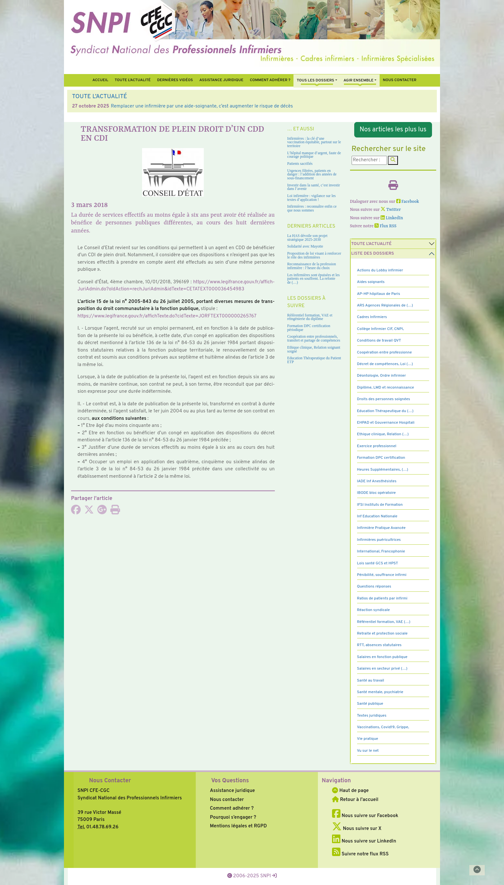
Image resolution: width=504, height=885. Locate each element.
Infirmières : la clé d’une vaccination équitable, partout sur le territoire (314, 142)
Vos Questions (230, 781)
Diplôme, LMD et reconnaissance (385, 387)
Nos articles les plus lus (393, 130)
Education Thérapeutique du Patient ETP (314, 360)
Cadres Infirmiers (372, 317)
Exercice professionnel (377, 446)
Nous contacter (400, 80)
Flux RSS (385, 226)
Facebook (407, 201)
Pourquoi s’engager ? (233, 817)
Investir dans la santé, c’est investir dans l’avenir (313, 187)
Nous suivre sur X (357, 829)
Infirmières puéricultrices (379, 539)
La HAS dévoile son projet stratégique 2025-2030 (307, 238)
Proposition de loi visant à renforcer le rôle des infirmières (314, 255)
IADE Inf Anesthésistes (377, 481)
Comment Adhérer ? (270, 80)
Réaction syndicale (373, 610)
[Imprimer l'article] (115, 512)
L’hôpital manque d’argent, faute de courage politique (314, 155)
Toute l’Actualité (133, 80)
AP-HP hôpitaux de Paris (378, 294)
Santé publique (370, 703)
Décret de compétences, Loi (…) (385, 364)
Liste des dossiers (372, 253)
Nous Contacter (110, 781)
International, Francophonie (381, 551)
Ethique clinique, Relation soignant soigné (313, 349)
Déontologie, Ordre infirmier (381, 375)
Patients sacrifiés (300, 164)
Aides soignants (371, 282)
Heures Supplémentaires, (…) (382, 469)
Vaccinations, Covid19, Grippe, (383, 727)
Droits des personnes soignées (383, 399)
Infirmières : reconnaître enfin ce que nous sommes (312, 208)
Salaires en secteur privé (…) (382, 668)
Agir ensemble (359, 80)
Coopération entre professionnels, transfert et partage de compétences (313, 338)
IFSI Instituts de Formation (380, 504)
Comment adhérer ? (232, 808)
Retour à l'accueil (355, 800)
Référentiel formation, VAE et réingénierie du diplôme (309, 317)
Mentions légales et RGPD (238, 826)
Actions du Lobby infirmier (380, 270)
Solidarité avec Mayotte (305, 246)
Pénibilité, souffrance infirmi (382, 575)
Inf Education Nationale (377, 516)
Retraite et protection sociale (382, 633)
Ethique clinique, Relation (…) (383, 434)
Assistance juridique (221, 80)
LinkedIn (392, 218)
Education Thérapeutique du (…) (385, 411)
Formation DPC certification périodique (308, 328)
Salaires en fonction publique (382, 657)
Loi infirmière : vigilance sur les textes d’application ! (311, 198)
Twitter (391, 209)
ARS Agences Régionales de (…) (385, 305)
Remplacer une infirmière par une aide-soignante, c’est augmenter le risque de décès (202, 106)
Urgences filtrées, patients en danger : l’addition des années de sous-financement (312, 174)
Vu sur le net (368, 750)
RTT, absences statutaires (379, 645)
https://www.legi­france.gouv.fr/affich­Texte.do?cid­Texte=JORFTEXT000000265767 (166, 316)
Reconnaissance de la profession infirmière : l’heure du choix (311, 266)
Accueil (100, 80)
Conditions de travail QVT (379, 340)
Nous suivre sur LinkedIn (364, 841)
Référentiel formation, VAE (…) (383, 622)
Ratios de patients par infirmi (382, 598)
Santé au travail (370, 680)
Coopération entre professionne (384, 352)
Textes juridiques (372, 715)
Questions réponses (374, 586)
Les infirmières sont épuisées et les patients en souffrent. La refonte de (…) (313, 279)
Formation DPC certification (381, 457)
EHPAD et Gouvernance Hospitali (386, 422)
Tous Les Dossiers (315, 80)
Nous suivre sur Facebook (365, 816)
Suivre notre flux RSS (360, 854)
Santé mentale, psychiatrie (380, 692)
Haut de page (350, 791)
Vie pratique (367, 738)
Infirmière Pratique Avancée (381, 528)
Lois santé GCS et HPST (377, 563)
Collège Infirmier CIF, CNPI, (380, 329)
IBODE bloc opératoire (376, 492)
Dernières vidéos (175, 80)
